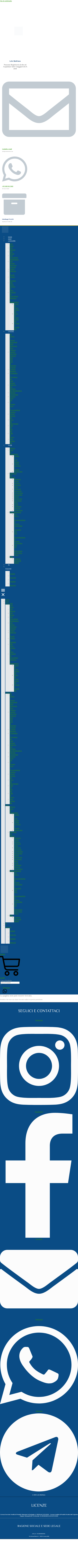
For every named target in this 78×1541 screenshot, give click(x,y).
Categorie (11, 241)
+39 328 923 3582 (7, 186)
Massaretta (18, 495)
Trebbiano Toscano (17, 507)
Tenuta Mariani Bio (12, 416)
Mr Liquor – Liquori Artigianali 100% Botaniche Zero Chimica (13, 342)
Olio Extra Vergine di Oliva (12, 287)
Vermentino (18, 510)
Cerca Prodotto (6, 981)
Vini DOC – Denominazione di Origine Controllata (19, 537)
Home (7, 600)
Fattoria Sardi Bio (12, 398)
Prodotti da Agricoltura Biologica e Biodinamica (14, 297)
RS (9, 565)
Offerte (12, 448)
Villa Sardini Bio (12, 441)
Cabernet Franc (17, 486)
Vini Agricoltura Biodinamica (14, 258)
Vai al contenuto (6, 1)
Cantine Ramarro (13, 370)
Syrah (16, 505)
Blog (11, 557)
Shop (7, 601)
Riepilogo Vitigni (17, 480)
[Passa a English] (12, 573)
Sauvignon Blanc (18, 502)
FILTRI (10, 445)
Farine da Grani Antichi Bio (16, 308)
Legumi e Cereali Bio (16, 326)
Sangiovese (18, 499)
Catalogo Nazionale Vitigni (17, 561)
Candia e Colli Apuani (16, 459)
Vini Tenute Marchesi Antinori (13, 264)
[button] (3, 592)
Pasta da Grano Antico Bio (16, 318)
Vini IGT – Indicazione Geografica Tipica (18, 550)
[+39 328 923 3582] (14, 182)
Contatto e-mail (7, 149)
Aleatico (17, 483)
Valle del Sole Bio (11, 428)
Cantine (11, 331)
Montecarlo (18, 472)
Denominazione (15, 512)
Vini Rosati (12, 253)
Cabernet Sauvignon (18, 490)
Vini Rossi (12, 245)
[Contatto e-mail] (39, 145)
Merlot (16, 497)
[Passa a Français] (13, 577)
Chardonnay (18, 493)
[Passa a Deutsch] (13, 584)
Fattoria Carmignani (14, 394)
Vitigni (12, 269)
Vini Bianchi (12, 249)
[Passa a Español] (12, 581)
